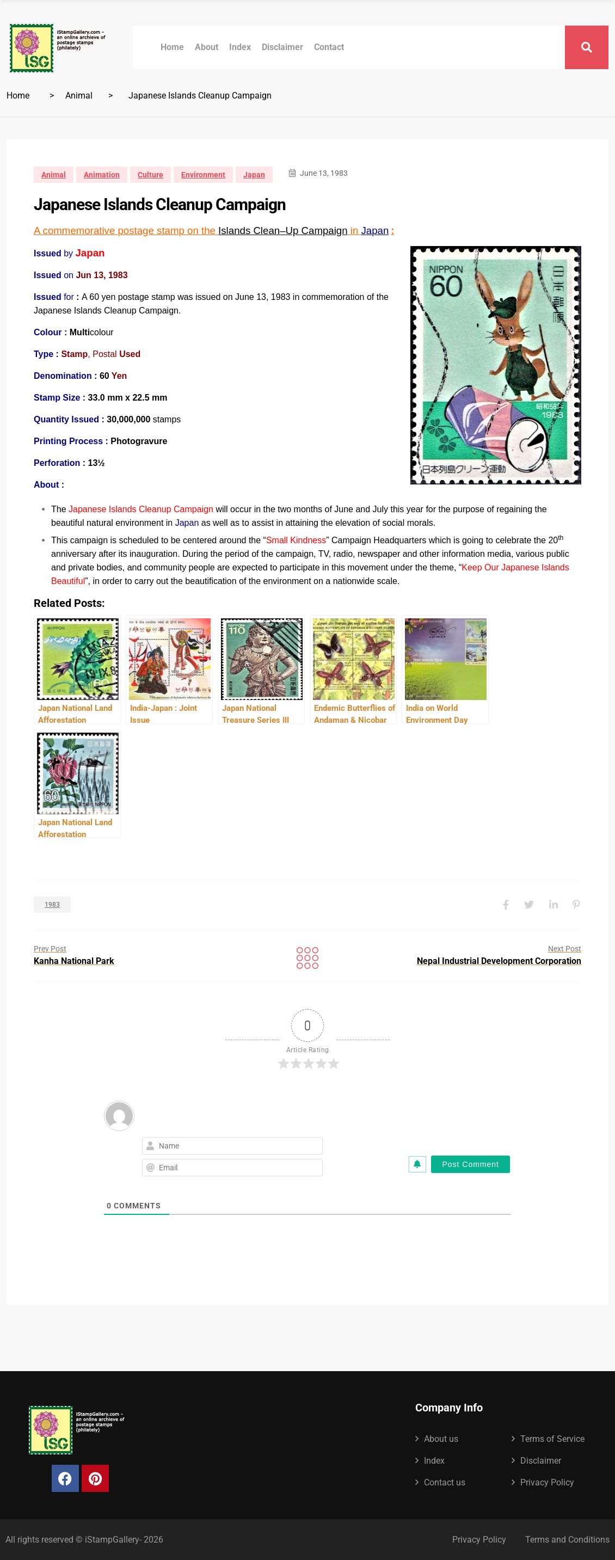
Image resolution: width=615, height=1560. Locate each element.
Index (240, 47)
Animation (102, 174)
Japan (254, 174)
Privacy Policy (547, 1482)
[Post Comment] (470, 1164)
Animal (79, 95)
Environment (203, 174)
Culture (150, 174)
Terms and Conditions (567, 1539)
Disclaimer (282, 47)
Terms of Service (552, 1439)
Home (172, 47)
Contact (329, 47)
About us (441, 1439)
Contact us (444, 1482)
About (206, 47)
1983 (52, 904)
